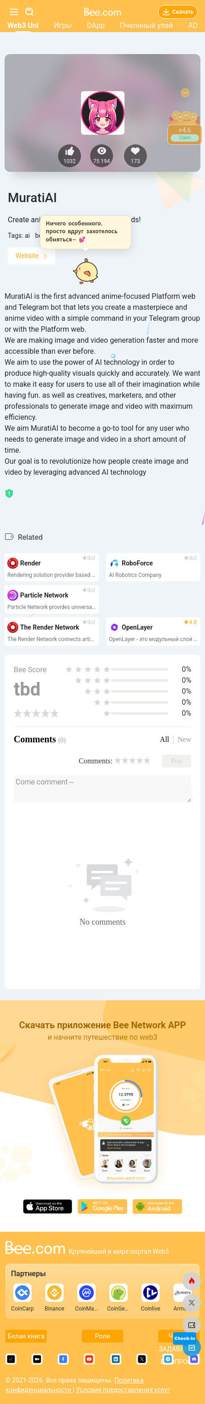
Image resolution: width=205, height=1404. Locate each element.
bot (39, 235)
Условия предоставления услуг (123, 1389)
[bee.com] (192, 1281)
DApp (96, 25)
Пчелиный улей (146, 25)
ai (27, 235)
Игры (63, 25)
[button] (88, 232)
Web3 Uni (22, 25)
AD (193, 25)
